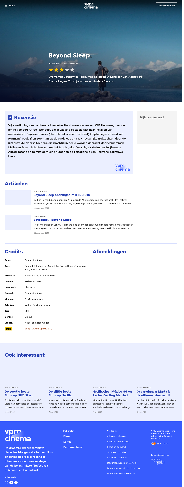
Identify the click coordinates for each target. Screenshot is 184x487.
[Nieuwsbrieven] (166, 5)
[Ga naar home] (91, 6)
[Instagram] (6, 482)
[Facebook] (16, 482)
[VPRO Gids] (158, 462)
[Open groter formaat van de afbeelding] (106, 266)
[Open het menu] (10, 5)
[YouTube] (11, 482)
